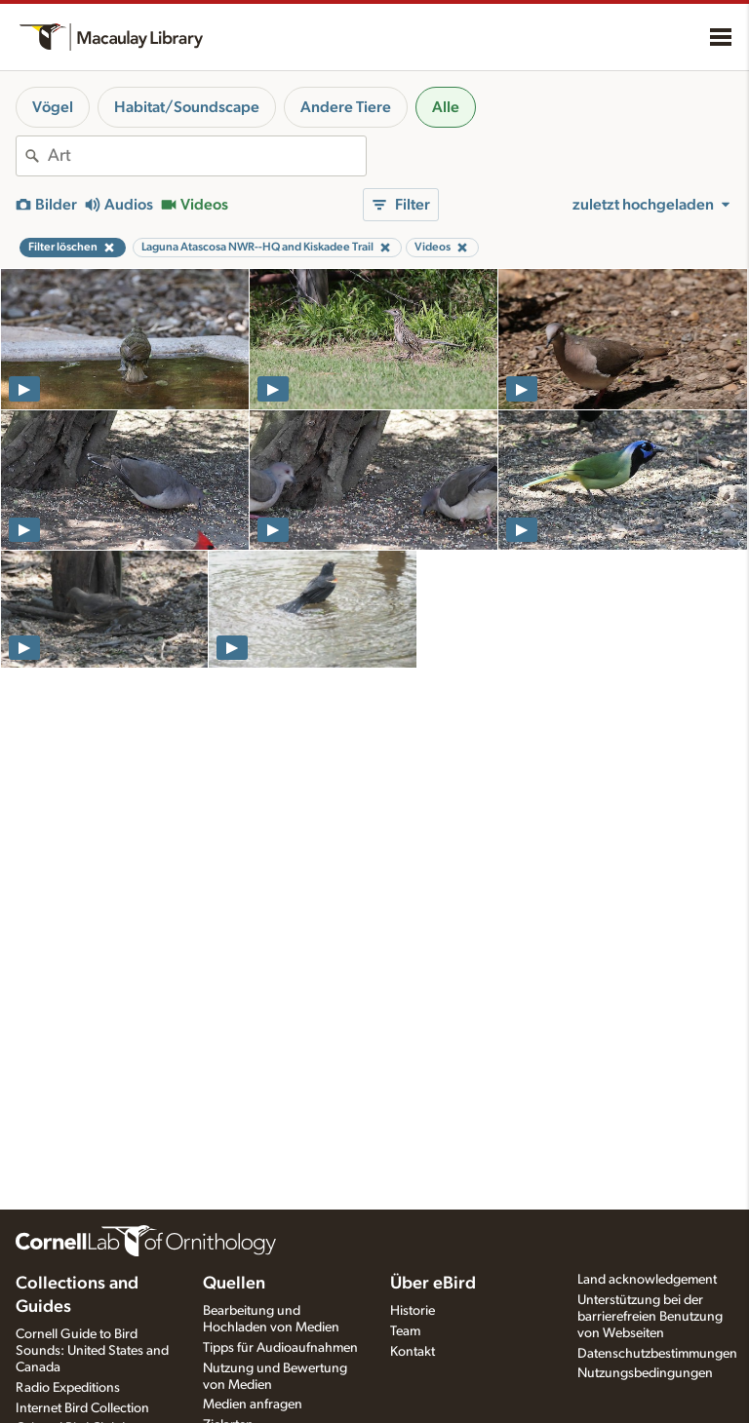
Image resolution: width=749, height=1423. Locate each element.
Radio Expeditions (68, 1388)
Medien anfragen (252, 1404)
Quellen (234, 1283)
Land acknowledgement (647, 1280)
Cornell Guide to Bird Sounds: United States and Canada (92, 1350)
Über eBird (433, 1283)
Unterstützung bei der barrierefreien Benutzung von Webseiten (650, 1316)
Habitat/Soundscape (186, 107)
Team (405, 1331)
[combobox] (207, 155)
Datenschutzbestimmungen (657, 1354)
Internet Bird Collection (82, 1408)
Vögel (52, 107)
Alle (445, 107)
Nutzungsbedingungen (645, 1373)
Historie (412, 1311)
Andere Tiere (345, 107)
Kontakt (412, 1352)
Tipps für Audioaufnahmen (280, 1348)
